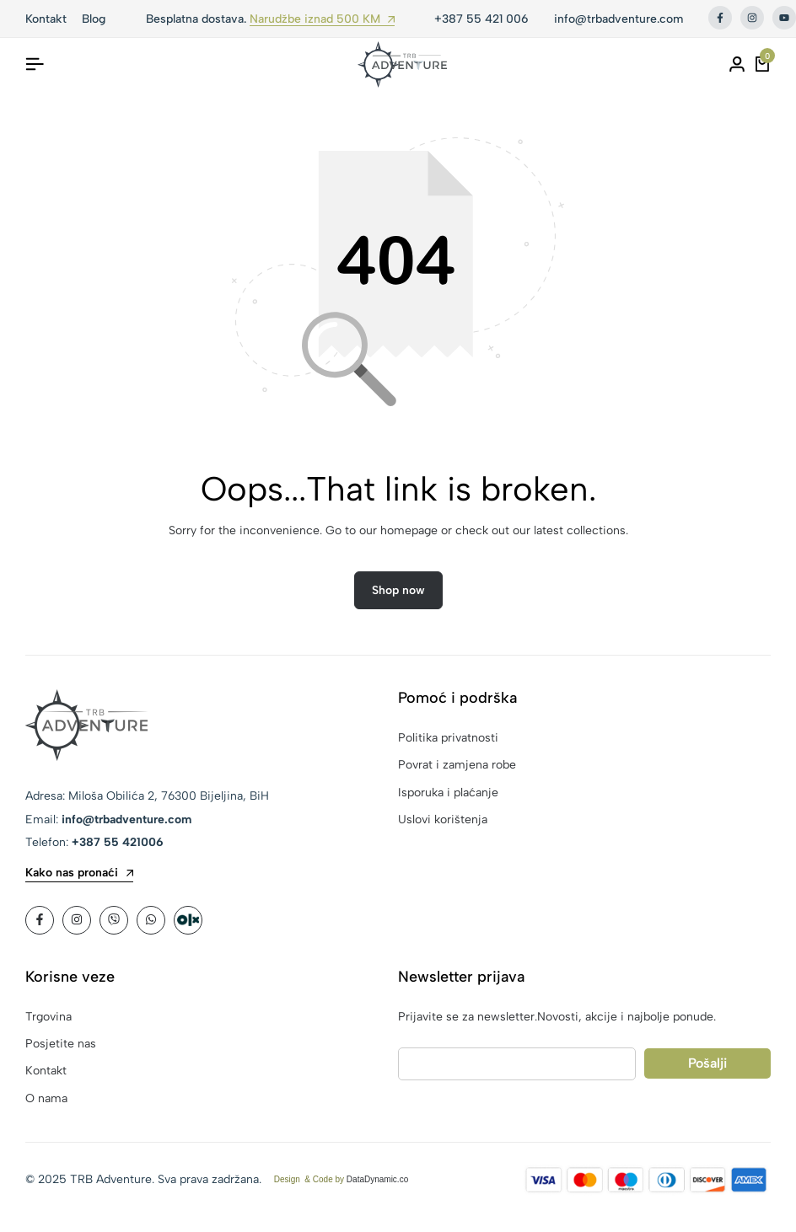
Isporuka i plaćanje (448, 792)
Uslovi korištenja (442, 819)
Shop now (398, 590)
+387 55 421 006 (481, 19)
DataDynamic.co (377, 1179)
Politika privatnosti (448, 738)
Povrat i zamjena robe (457, 765)
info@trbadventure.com (618, 19)
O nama (46, 1098)
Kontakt (46, 1070)
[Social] (39, 920)
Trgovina (48, 1017)
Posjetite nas (60, 1043)
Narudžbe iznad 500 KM (322, 19)
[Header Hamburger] (34, 64)
